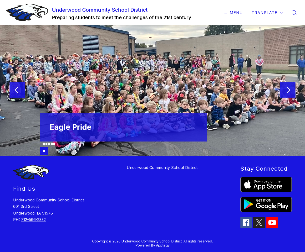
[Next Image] (287, 90)
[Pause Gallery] (44, 151)
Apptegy (163, 245)
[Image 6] (54, 144)
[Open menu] (233, 13)
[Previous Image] (17, 90)
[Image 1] (41, 144)
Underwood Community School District (162, 167)
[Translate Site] (267, 13)
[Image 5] (52, 144)
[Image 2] (44, 144)
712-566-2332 (33, 219)
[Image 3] (46, 144)
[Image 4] (49, 144)
